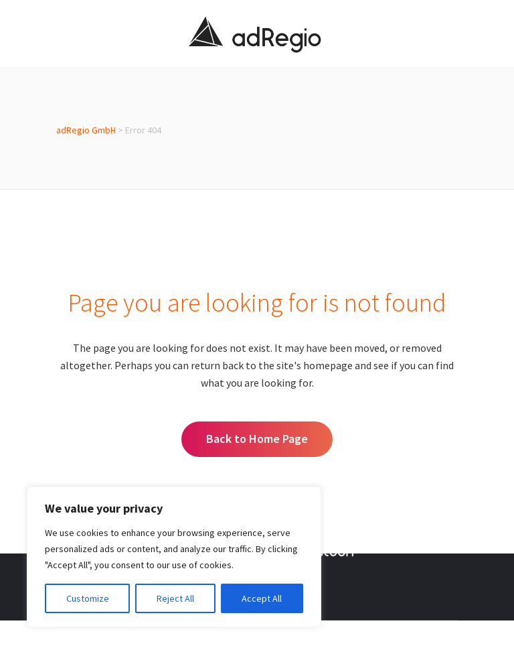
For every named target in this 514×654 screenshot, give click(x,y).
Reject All (175, 598)
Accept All (262, 598)
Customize (87, 598)
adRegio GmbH (86, 130)
